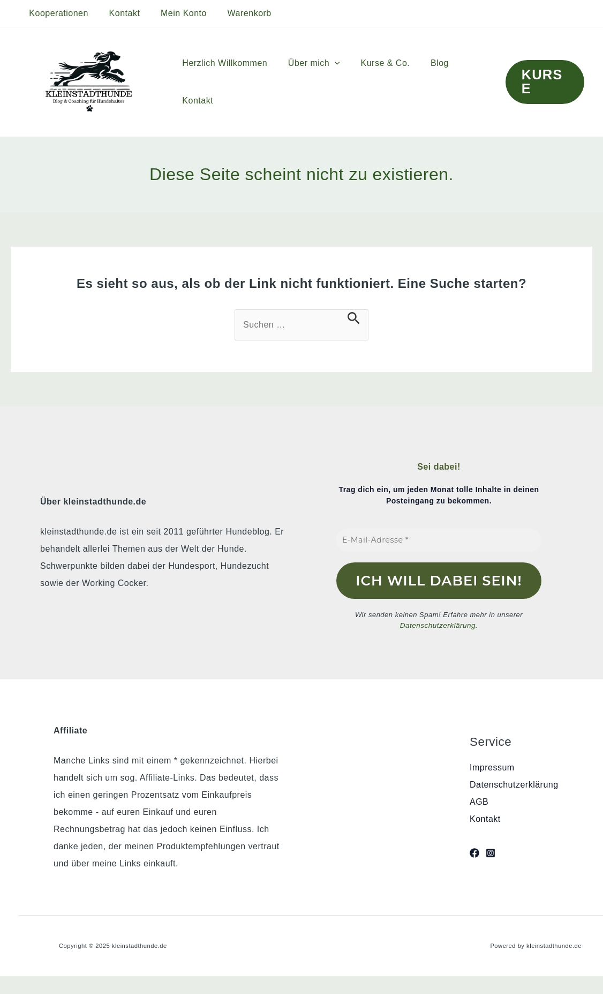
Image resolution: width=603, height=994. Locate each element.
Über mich (309, 63)
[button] (543, 81)
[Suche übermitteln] (353, 318)
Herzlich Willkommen (223, 63)
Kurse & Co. (376, 63)
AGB (479, 801)
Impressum (492, 767)
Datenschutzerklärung (437, 625)
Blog (427, 63)
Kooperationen (57, 13)
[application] (329, 63)
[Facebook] (474, 852)
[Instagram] (490, 852)
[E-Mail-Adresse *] (438, 540)
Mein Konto (175, 13)
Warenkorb (237, 13)
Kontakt (119, 13)
